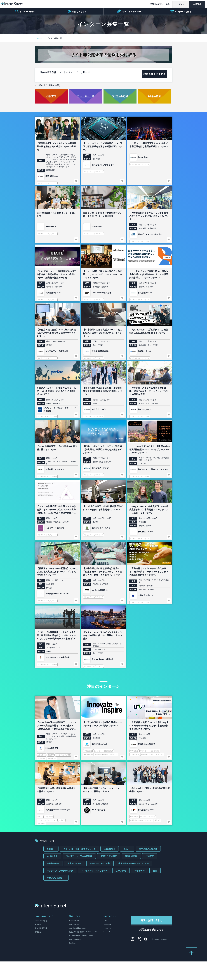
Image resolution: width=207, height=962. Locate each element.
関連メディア (74, 917)
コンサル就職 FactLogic (77, 929)
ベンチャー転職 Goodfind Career (81, 936)
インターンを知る (180, 11)
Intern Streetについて (44, 917)
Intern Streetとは (41, 921)
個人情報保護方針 (41, 929)
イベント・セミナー (129, 11)
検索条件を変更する (155, 74)
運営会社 (38, 932)
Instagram (107, 925)
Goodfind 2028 (74, 925)
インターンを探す (25, 11)
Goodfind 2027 (74, 921)
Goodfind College (75, 940)
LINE (105, 921)
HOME (39, 38)
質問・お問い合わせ (152, 921)
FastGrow (72, 943)
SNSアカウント (109, 917)
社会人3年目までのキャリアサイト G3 (83, 932)
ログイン (180, 4)
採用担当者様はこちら (159, 4)
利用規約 (38, 925)
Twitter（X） (108, 929)
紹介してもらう (77, 11)
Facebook (106, 932)
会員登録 (197, 4)
